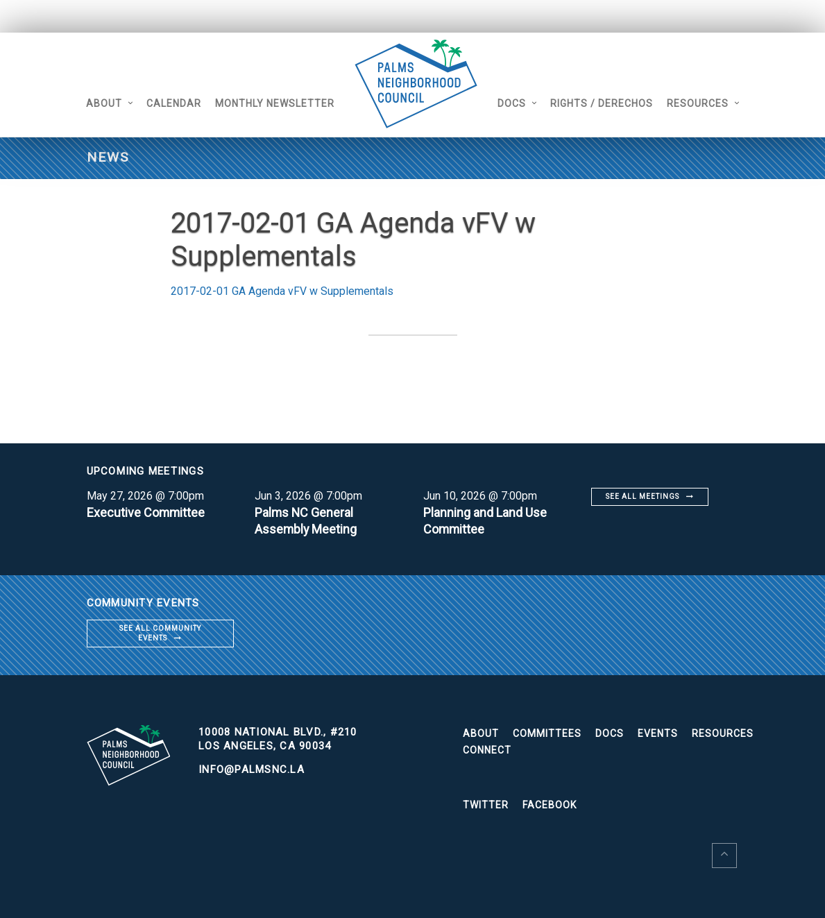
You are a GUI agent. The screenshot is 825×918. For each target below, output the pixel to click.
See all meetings (642, 496)
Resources (699, 103)
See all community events (160, 633)
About (103, 103)
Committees (547, 733)
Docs (513, 103)
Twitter (486, 804)
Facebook (549, 804)
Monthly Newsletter (274, 103)
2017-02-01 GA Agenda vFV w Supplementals (282, 291)
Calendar (173, 103)
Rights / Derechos (603, 103)
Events (658, 733)
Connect (487, 750)
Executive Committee (146, 512)
